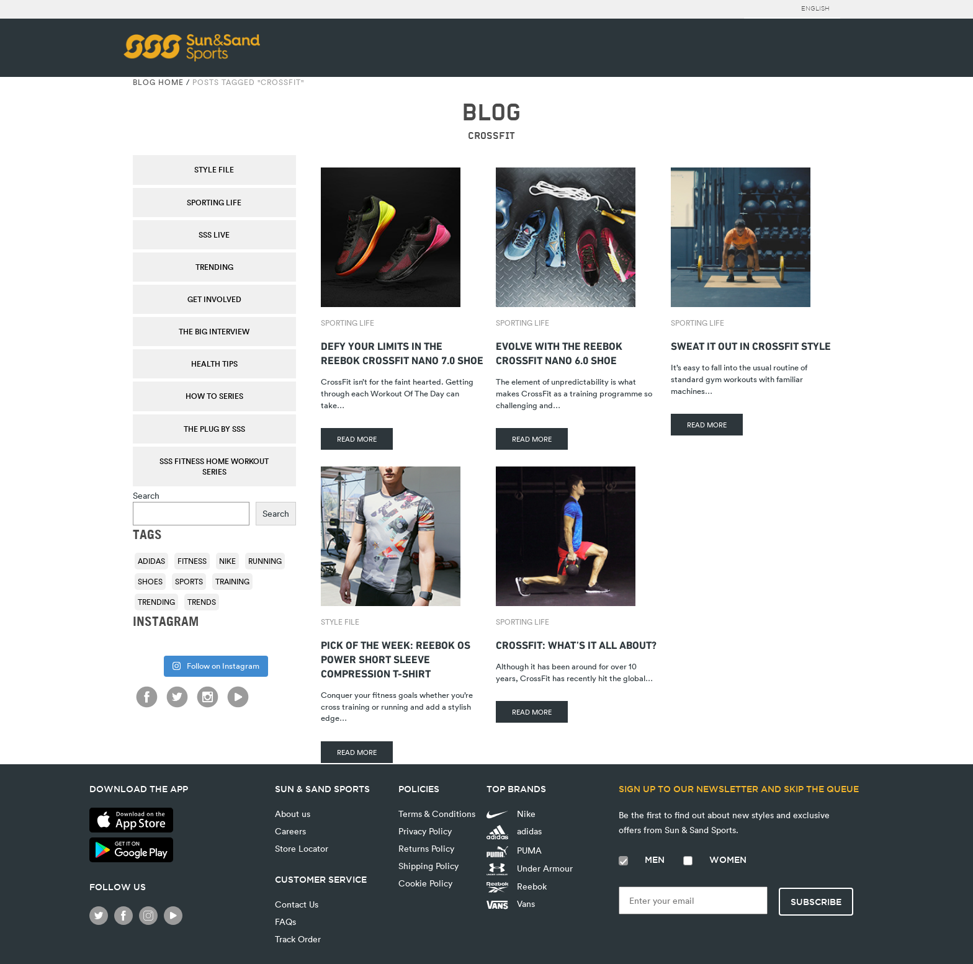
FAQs (285, 921)
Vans (510, 903)
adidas (514, 832)
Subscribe (816, 902)
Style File (214, 169)
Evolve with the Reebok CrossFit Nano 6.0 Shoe (559, 351)
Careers (290, 831)
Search (146, 495)
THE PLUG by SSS (214, 428)
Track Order (298, 939)
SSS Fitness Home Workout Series (214, 466)
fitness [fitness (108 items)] (192, 560)
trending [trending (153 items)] (156, 601)
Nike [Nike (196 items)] (227, 560)
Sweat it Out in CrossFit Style (751, 344)
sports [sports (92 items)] (189, 581)
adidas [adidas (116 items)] (151, 560)
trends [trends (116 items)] (201, 601)
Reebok (516, 886)
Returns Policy (426, 848)
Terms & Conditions (436, 813)
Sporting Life (214, 202)
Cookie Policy (425, 883)
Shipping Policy (428, 866)
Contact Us (296, 904)
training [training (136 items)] (232, 581)
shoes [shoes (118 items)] (150, 581)
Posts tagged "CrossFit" (248, 81)
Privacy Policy (425, 831)
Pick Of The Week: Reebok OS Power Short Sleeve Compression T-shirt (395, 658)
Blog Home (158, 81)
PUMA (514, 850)
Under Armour (529, 869)
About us (292, 813)
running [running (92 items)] (265, 560)
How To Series (214, 395)
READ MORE (357, 439)
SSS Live (214, 234)
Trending (214, 266)
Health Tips (214, 363)
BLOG (491, 113)
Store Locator (301, 848)
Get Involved (214, 299)
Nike (511, 813)
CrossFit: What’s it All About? (576, 643)
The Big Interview (214, 331)
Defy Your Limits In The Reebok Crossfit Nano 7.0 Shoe (402, 351)
